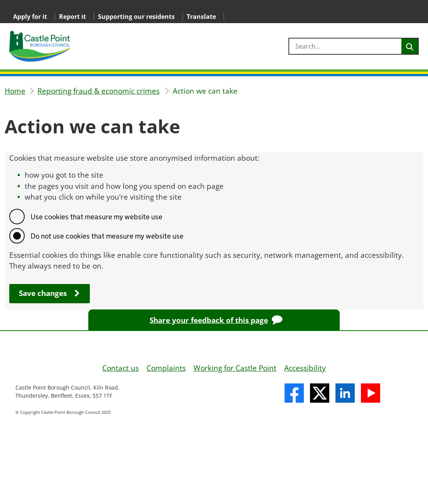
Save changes (43, 293)
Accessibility (305, 368)
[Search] (409, 46)
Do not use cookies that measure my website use (107, 236)
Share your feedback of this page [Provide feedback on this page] (209, 320)
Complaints (166, 368)
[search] (345, 46)
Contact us (120, 368)
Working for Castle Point (235, 368)
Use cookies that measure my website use (96, 216)
